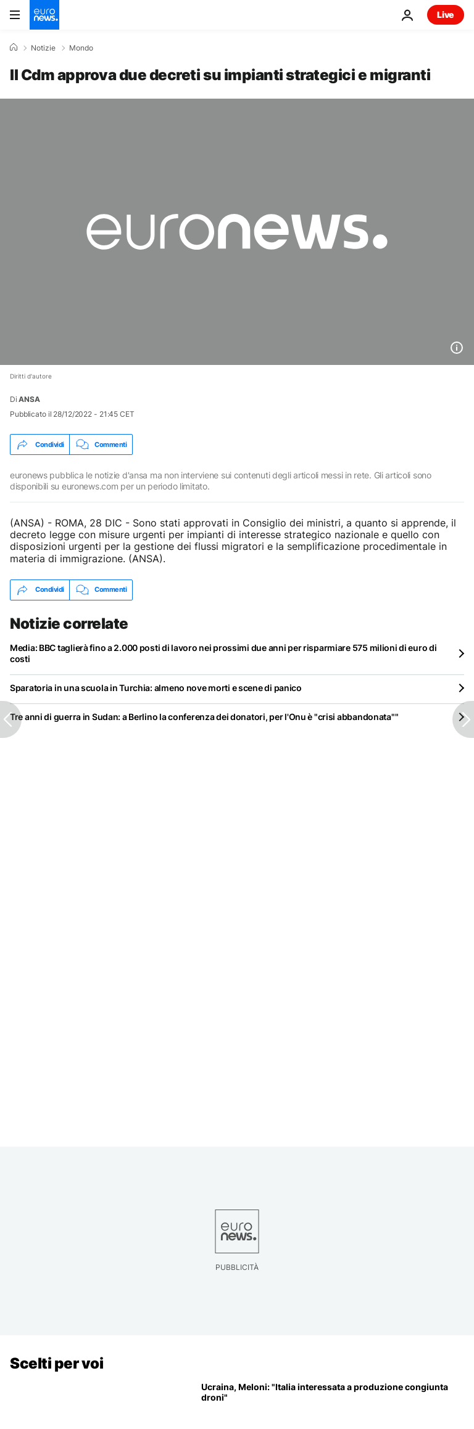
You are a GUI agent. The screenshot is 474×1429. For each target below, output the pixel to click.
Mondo (81, 48)
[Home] (13, 47)
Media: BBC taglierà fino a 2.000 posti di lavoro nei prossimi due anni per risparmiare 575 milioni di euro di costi (223, 653)
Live (445, 14)
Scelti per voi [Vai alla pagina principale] (56, 1363)
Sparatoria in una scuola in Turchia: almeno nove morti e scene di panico (156, 687)
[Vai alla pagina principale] (44, 15)
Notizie (43, 48)
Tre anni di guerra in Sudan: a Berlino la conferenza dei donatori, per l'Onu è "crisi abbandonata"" (204, 716)
